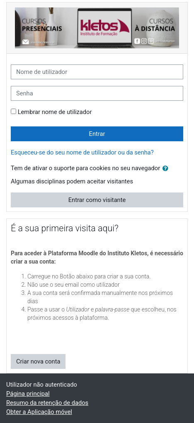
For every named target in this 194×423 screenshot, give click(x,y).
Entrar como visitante (97, 200)
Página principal (28, 393)
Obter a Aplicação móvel (39, 412)
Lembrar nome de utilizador (55, 112)
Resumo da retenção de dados (47, 402)
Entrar (97, 134)
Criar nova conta (38, 361)
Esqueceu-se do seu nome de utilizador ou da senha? (82, 152)
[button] (167, 168)
